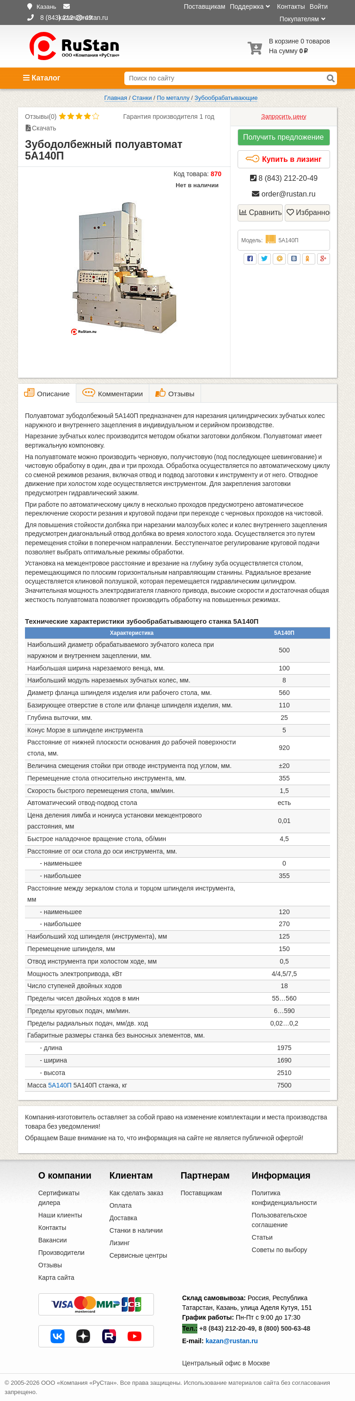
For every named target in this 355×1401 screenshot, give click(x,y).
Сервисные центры (138, 1255)
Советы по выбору (279, 1250)
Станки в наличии (136, 1230)
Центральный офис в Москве (226, 1363)
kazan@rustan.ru (232, 1341)
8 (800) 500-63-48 (284, 1328)
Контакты (291, 6)
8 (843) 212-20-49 (284, 178)
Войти (319, 6)
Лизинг (120, 1243)
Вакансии (52, 1240)
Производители (61, 1252)
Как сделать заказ (136, 1193)
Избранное (308, 212)
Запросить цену (283, 116)
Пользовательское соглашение (279, 1220)
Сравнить (260, 212)
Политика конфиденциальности (284, 1197)
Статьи (262, 1237)
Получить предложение (283, 137)
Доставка (123, 1218)
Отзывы (50, 1265)
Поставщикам (205, 6)
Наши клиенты (60, 1215)
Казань (46, 6)
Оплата (121, 1205)
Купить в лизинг (283, 159)
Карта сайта (56, 1277)
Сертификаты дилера (59, 1197)
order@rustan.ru (283, 194)
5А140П (60, 1085)
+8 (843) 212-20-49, (228, 1328)
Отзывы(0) (40, 116)
